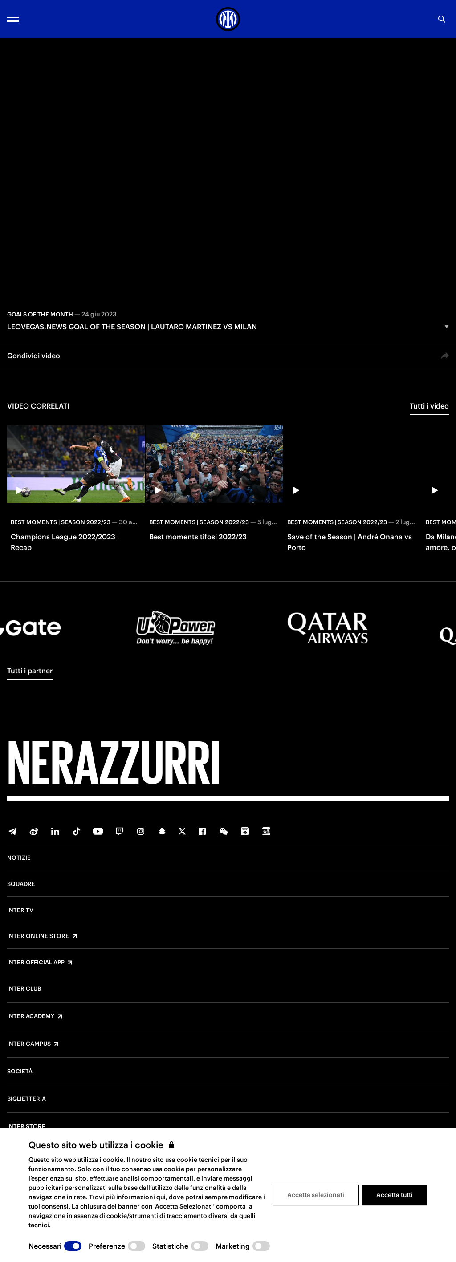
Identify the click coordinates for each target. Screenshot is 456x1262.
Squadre (21, 884)
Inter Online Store (38, 936)
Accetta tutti (394, 1195)
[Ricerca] (442, 19)
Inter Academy (30, 1016)
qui (161, 1197)
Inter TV (20, 910)
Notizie (19, 858)
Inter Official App (36, 962)
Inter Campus (29, 1044)
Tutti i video (429, 405)
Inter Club (24, 988)
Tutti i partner (30, 670)
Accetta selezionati (315, 1195)
